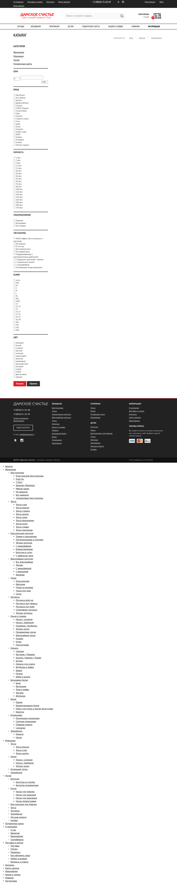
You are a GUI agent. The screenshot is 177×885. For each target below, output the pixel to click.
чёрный (19, 377)
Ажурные (20, 575)
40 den (18, 176)
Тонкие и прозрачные (26, 536)
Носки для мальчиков (26, 798)
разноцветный (22, 364)
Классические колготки (61, 414)
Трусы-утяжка (22, 527)
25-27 (18, 312)
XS (17, 285)
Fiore (18, 121)
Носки (93, 411)
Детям (71, 26)
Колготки (94, 427)
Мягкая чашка (22, 488)
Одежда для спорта (25, 664)
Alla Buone (20, 95)
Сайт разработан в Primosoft (141, 460)
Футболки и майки (25, 667)
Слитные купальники (26, 721)
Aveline (19, 100)
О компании (18, 2)
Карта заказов (64, 2)
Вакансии (15, 833)
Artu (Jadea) (20, 98)
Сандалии (20, 728)
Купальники (57, 440)
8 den (18, 163)
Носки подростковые (26, 801)
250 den (19, 208)
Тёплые (19, 565)
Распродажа (154, 26)
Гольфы (94, 449)
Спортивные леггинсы (26, 610)
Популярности (156, 38)
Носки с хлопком (24, 619)
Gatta (18, 124)
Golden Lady (21, 132)
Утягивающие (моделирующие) (29, 267)
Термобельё (57, 443)
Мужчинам (54, 26)
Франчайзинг (18, 6)
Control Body (21, 111)
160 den (19, 200)
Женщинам (36, 26)
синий (18, 372)
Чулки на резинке (24, 587)
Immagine (20, 140)
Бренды (20, 26)
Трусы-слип (21, 504)
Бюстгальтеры (57, 408)
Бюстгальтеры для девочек (102, 433)
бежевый (19, 343)
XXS (17, 283)
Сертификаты (17, 839)
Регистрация (150, 2)
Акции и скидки (115, 26)
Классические (22, 581)
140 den (19, 194)
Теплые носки (22, 629)
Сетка (18, 594)
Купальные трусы (98, 414)
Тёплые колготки (24, 543)
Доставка (15, 846)
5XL (17, 325)
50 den (18, 179)
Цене (131, 38)
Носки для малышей (26, 795)
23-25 (18, 306)
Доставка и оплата (35, 2)
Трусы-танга (21, 517)
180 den (19, 202)
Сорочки (20, 651)
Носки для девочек (25, 791)
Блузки (19, 661)
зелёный (19, 353)
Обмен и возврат (19, 858)
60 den (18, 181)
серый (18, 369)
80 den (18, 187)
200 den (19, 205)
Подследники (22, 645)
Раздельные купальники (27, 718)
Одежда (55, 430)
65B (17, 330)
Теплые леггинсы (24, 613)
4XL (17, 322)
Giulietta (19, 129)
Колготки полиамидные (27, 785)
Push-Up (20, 479)
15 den (18, 168)
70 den (18, 184)
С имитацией (22, 571)
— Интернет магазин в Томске (36, 460)
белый (18, 345)
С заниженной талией (25, 262)
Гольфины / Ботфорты (26, 626)
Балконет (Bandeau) (25, 485)
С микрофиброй (22, 265)
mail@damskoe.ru (27, 434)
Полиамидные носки (26, 632)
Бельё (54, 437)
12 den (18, 166)
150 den (19, 197)
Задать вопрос (23, 428)
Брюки (19, 670)
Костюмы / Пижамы (25, 654)
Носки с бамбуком (25, 622)
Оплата (14, 849)
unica (18, 280)
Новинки (136, 26)
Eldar (18, 113)
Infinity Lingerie (22, 145)
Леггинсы (55, 424)
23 (17, 304)
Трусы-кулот (22, 524)
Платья (19, 673)
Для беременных (23, 249)
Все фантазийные (24, 562)
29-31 (18, 317)
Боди (18, 683)
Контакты (50, 2)
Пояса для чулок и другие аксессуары (34, 709)
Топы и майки (22, 689)
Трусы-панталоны (24, 530)
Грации (19, 702)
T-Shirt (19, 482)
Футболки (20, 696)
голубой (19, 348)
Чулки (54, 421)
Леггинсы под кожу (25, 606)
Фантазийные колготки (61, 418)
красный (19, 359)
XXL (17, 299)
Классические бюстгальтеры (29, 476)
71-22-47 (102, 2)
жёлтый (19, 351)
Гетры (18, 642)
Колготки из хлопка (25, 782)
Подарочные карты (91, 26)
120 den (19, 192)
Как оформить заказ (20, 855)
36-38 (18, 320)
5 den (18, 158)
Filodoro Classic (22, 119)
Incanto (19, 142)
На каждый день (23, 252)
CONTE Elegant (22, 108)
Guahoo (19, 137)
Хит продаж (21, 226)
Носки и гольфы (58, 427)
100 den (19, 189)
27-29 (18, 314)
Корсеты (20, 712)
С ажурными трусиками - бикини (29, 260)
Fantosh (19, 116)
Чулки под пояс (23, 591)
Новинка (19, 221)
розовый (19, 366)
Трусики (19, 693)
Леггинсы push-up (24, 600)
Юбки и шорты (23, 677)
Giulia (18, 127)
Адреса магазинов (20, 418)
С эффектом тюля (24, 555)
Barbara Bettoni (22, 103)
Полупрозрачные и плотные (29, 539)
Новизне (142, 38)
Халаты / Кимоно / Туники (28, 658)
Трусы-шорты (22, 514)
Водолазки (21, 686)
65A (17, 327)
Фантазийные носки (25, 635)
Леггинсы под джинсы (26, 603)
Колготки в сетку (24, 552)
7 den (18, 160)
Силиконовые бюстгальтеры (29, 498)
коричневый (21, 356)
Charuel (19, 106)
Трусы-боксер (22, 508)
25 (17, 309)
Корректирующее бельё (27, 705)
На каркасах (22, 492)
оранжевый (20, 361)
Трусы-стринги (23, 511)
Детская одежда (97, 446)
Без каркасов (22, 495)
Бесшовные (21, 244)
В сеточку (20, 246)
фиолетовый (21, 374)
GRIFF (18, 134)
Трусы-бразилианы (25, 520)
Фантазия (20, 584)
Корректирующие (24, 549)
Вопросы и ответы (19, 862)
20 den (18, 171)
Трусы (54, 411)
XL (17, 296)
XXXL (18, 301)
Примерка (15, 852)
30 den (18, 173)
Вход (162, 2)
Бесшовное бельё (59, 434)
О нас (13, 830)
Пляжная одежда (24, 724)
